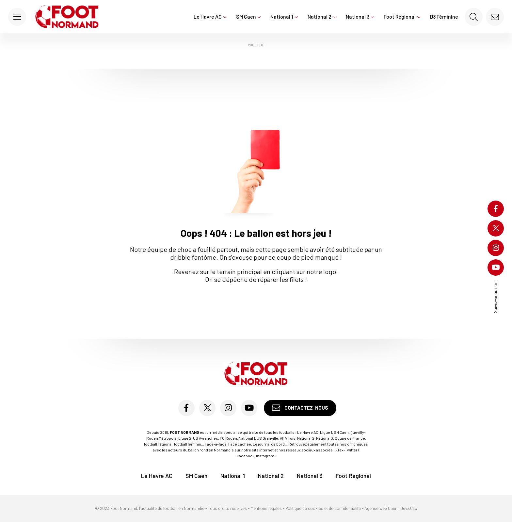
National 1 (284, 16)
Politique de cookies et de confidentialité (323, 508)
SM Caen (248, 16)
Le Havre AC (210, 16)
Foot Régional (402, 16)
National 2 (322, 16)
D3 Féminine (444, 16)
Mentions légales (266, 508)
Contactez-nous (300, 408)
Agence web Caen (380, 508)
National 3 (360, 16)
